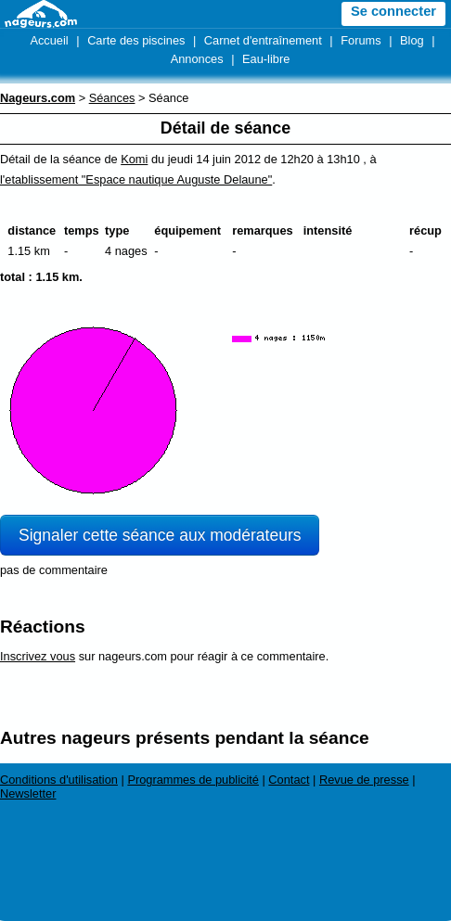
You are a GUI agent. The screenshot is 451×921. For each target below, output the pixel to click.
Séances (112, 98)
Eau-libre (266, 59)
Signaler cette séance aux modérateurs (160, 535)
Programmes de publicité (193, 780)
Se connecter (393, 11)
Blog (412, 40)
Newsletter (28, 793)
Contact (288, 780)
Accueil (49, 40)
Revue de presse (364, 780)
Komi (134, 159)
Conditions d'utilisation (59, 780)
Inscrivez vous (37, 656)
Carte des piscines (136, 40)
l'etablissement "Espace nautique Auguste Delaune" (136, 179)
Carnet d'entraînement (263, 40)
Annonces (197, 59)
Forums (360, 40)
